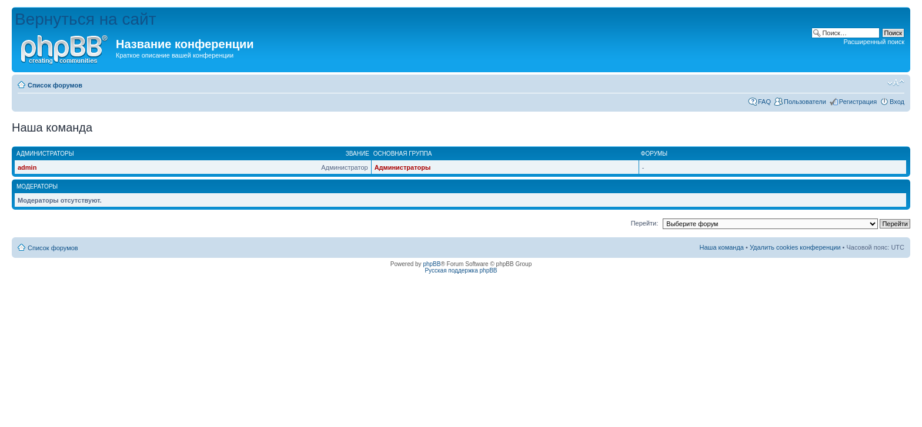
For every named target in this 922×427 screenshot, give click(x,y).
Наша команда (722, 247)
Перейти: (645, 223)
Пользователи (805, 101)
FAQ (764, 101)
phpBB (431, 264)
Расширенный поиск (873, 41)
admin (27, 167)
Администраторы (403, 167)
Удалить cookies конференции (795, 247)
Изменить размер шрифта (895, 83)
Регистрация (858, 101)
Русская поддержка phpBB (461, 270)
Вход (897, 101)
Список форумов (55, 85)
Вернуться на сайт (85, 19)
